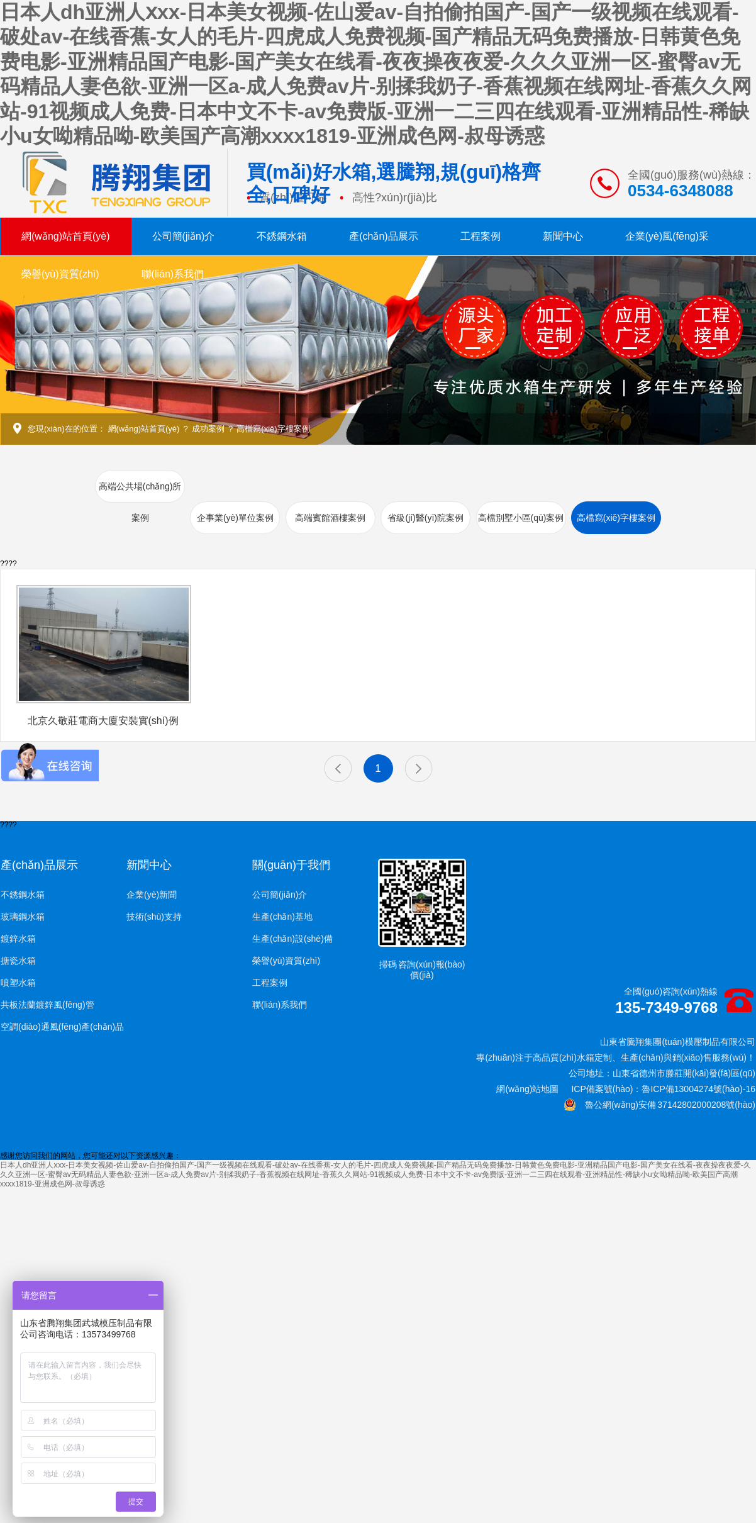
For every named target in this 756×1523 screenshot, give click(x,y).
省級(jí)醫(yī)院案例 (425, 518)
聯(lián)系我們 (173, 274)
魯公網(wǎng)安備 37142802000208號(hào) (659, 1104)
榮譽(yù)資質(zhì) (60, 274)
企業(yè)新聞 (151, 895)
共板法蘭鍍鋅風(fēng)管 (47, 1005)
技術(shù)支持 (154, 917)
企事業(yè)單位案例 (235, 518)
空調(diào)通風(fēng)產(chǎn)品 (62, 1027)
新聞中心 (563, 236)
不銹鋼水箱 (282, 236)
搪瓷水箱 (18, 961)
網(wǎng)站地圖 (527, 1089)
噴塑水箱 (18, 983)
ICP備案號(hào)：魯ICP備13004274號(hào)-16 (663, 1089)
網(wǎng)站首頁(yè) (65, 236)
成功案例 (208, 428)
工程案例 (480, 236)
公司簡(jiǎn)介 (183, 236)
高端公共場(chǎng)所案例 (140, 502)
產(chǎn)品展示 (383, 236)
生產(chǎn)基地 (282, 917)
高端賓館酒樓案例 (330, 518)
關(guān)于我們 (291, 865)
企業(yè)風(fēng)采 (667, 236)
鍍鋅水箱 (18, 939)
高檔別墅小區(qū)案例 (521, 518)
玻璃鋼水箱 (23, 917)
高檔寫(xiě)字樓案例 (272, 428)
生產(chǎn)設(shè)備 (292, 939)
